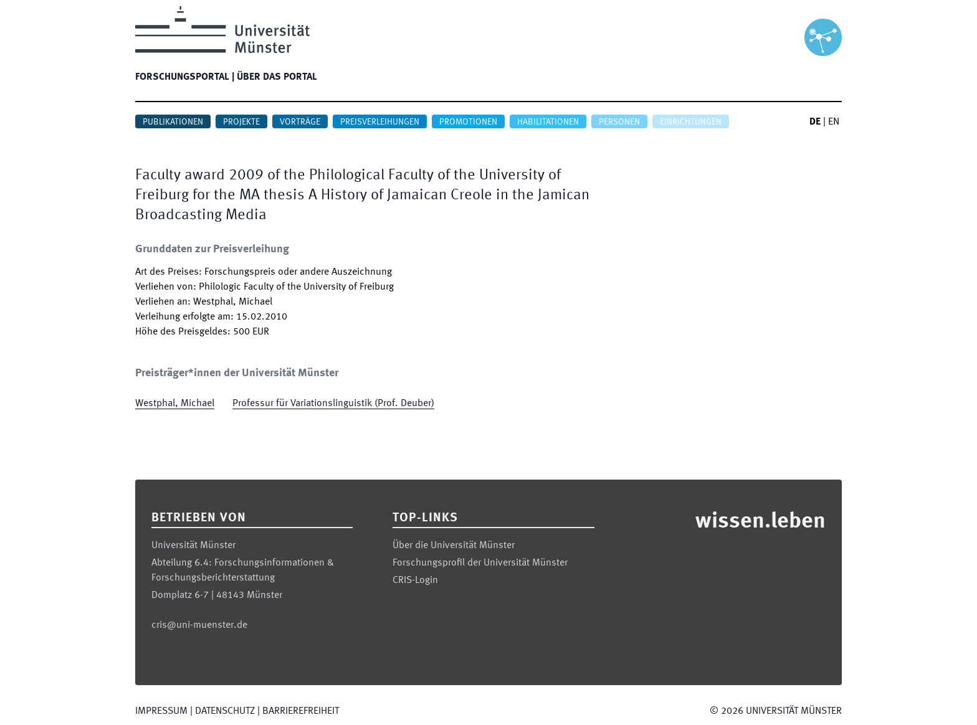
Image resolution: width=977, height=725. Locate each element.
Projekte (241, 122)
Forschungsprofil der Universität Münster (480, 563)
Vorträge (300, 122)
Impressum (161, 711)
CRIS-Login (415, 580)
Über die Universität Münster (454, 546)
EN (833, 122)
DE (815, 122)
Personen (619, 122)
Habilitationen (548, 122)
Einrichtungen (691, 122)
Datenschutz (225, 711)
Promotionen (468, 122)
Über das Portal (277, 77)
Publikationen (173, 122)
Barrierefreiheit (300, 711)
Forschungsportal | (184, 77)
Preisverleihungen (379, 122)
